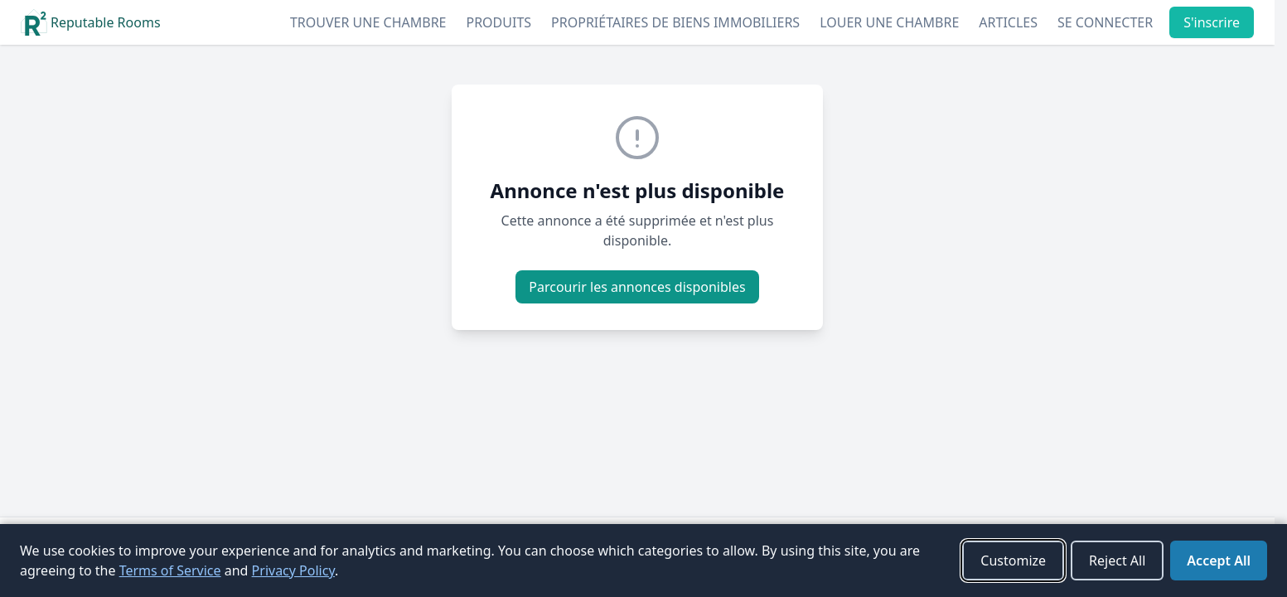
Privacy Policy (293, 570)
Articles (1008, 22)
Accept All (1219, 560)
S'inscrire (1211, 22)
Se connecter (1105, 22)
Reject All (1117, 560)
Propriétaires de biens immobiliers (675, 22)
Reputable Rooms (91, 22)
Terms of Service (170, 570)
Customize (1013, 560)
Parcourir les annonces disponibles (637, 287)
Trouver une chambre (368, 22)
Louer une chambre (889, 22)
